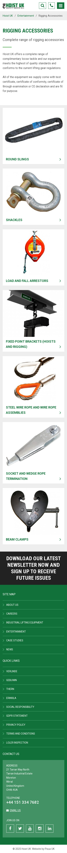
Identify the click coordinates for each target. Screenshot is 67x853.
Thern (10, 689)
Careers (11, 613)
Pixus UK (49, 848)
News (9, 649)
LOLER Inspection (17, 742)
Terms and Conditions (20, 733)
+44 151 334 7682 (22, 802)
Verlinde (11, 671)
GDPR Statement (17, 715)
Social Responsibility (20, 706)
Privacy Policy (15, 724)
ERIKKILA (11, 698)
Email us (15, 810)
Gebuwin (11, 680)
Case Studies (14, 640)
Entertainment (16, 631)
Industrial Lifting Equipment (24, 622)
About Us (12, 604)
